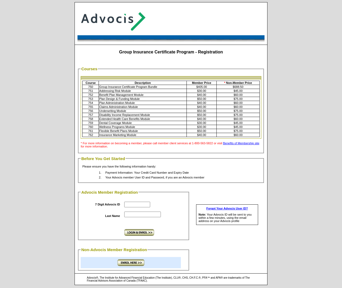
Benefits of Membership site (241, 143)
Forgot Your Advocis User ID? (227, 208)
